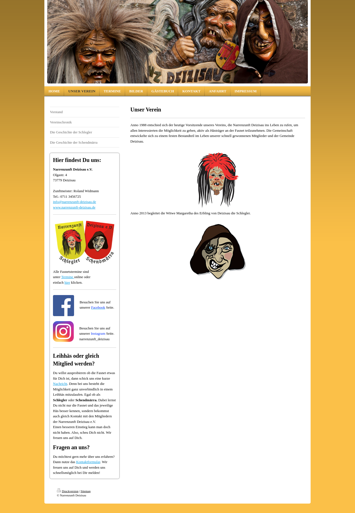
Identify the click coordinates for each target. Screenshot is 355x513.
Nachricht (60, 384)
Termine (67, 277)
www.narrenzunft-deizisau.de (74, 207)
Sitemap (86, 491)
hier (67, 282)
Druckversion (67, 491)
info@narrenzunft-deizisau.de (74, 202)
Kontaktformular (88, 462)
